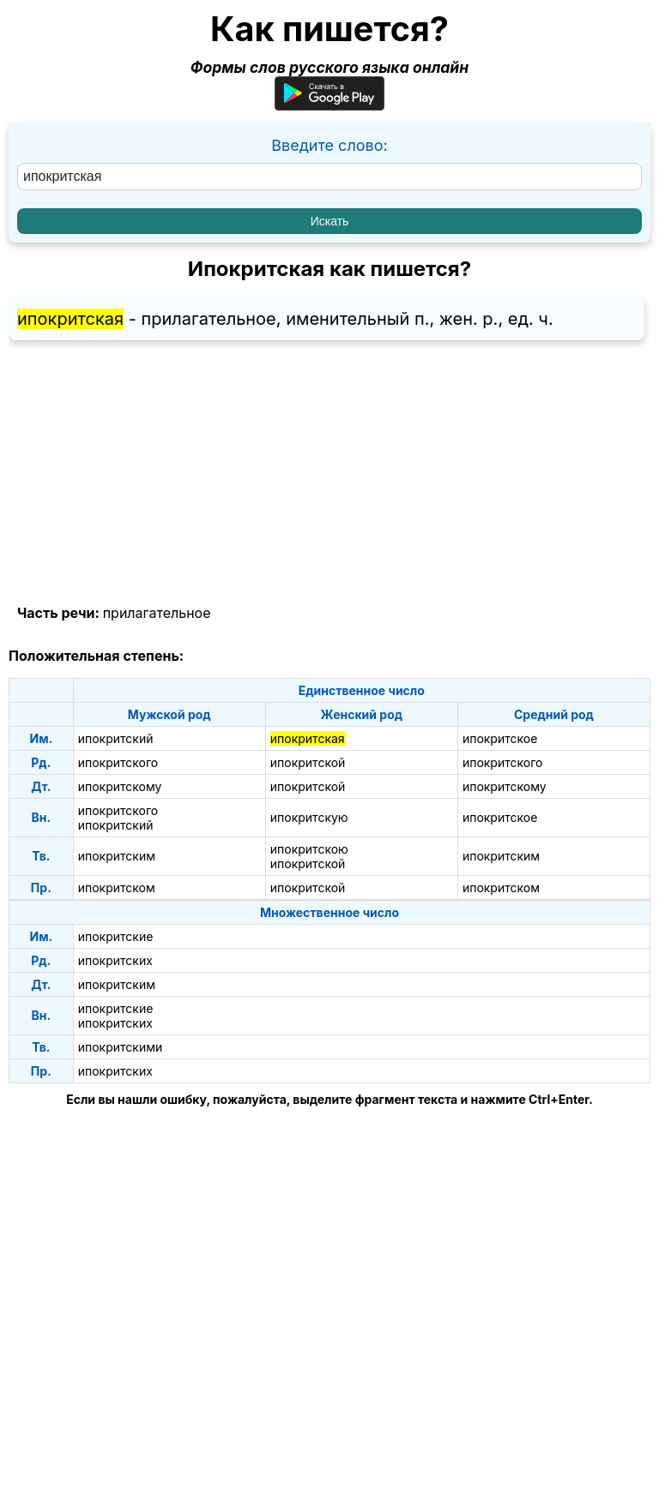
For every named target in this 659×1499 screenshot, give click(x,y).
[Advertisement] (329, 473)
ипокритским (116, 855)
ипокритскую (309, 817)
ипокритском (116, 887)
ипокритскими (120, 1047)
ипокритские (116, 936)
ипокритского (118, 762)
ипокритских (115, 960)
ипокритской (308, 762)
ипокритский (116, 738)
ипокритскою (309, 849)
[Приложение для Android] (329, 105)
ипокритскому (120, 786)
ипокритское (500, 738)
